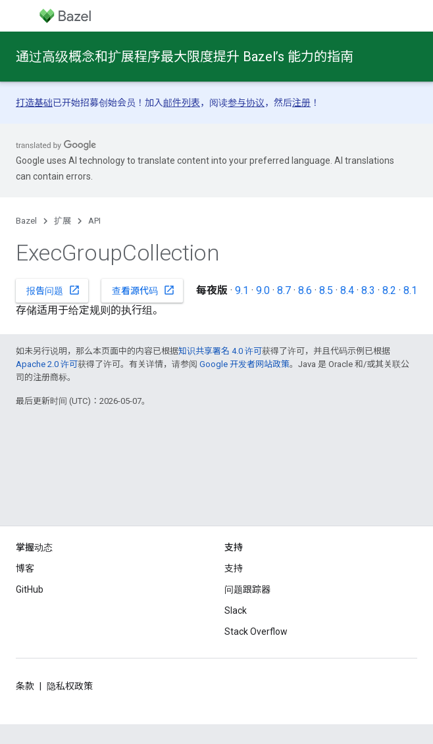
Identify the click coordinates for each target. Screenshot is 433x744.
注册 (301, 102)
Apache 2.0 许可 (47, 364)
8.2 (389, 290)
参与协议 (246, 102)
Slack (235, 610)
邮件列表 (181, 102)
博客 (25, 568)
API (94, 221)
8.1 (410, 290)
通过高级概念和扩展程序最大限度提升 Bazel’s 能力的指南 (184, 56)
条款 (25, 686)
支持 (233, 568)
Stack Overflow (256, 631)
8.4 (347, 290)
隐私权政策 (70, 686)
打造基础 (34, 102)
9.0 (263, 290)
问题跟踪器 (247, 589)
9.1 (242, 290)
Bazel (26, 221)
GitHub (29, 589)
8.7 (284, 290)
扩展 (62, 221)
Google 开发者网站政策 (244, 364)
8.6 (305, 290)
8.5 (326, 290)
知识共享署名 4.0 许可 (220, 351)
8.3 (368, 290)
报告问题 (53, 290)
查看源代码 (143, 290)
